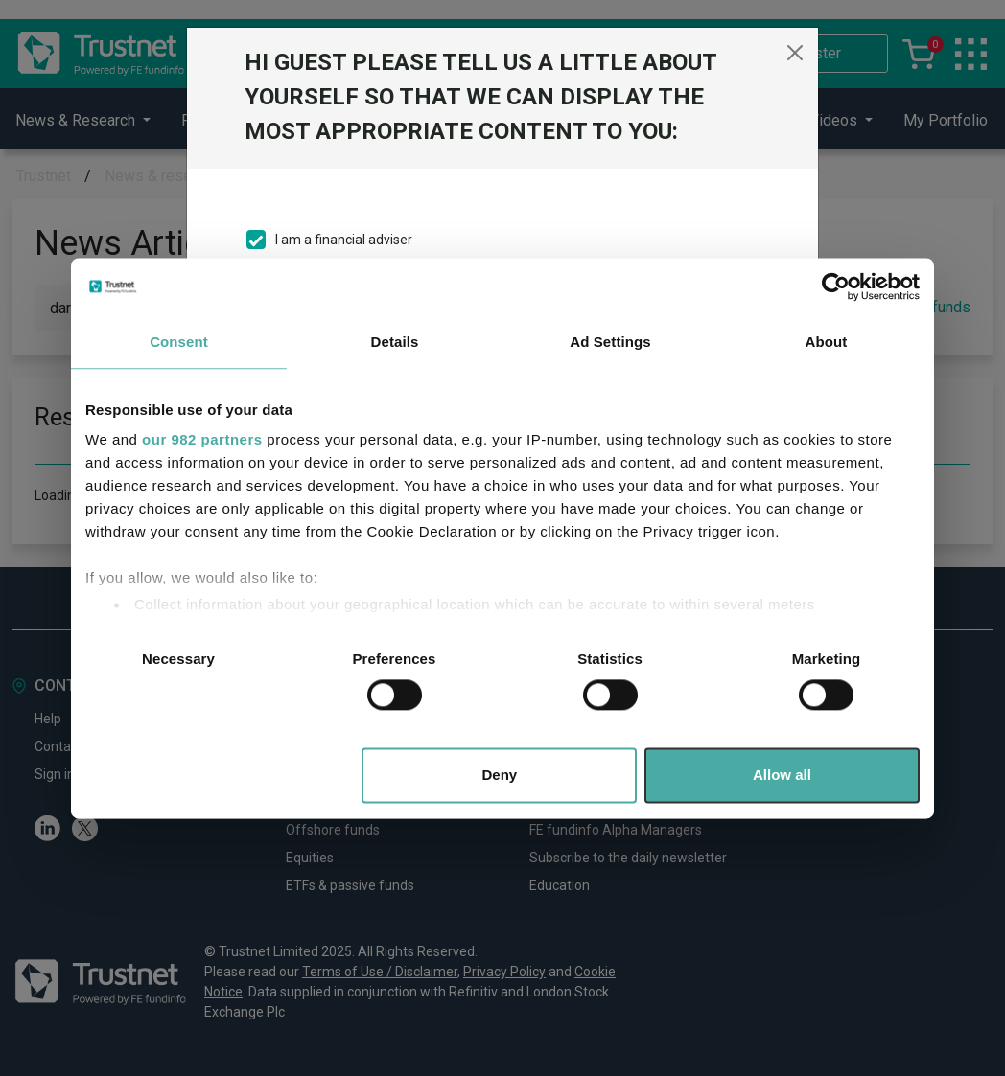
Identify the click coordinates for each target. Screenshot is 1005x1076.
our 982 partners (202, 439)
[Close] (795, 52)
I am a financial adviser (343, 239)
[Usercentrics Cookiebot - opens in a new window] (836, 286)
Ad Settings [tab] (610, 341)
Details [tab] (395, 341)
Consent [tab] (179, 341)
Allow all (782, 775)
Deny (500, 775)
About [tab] (827, 341)
